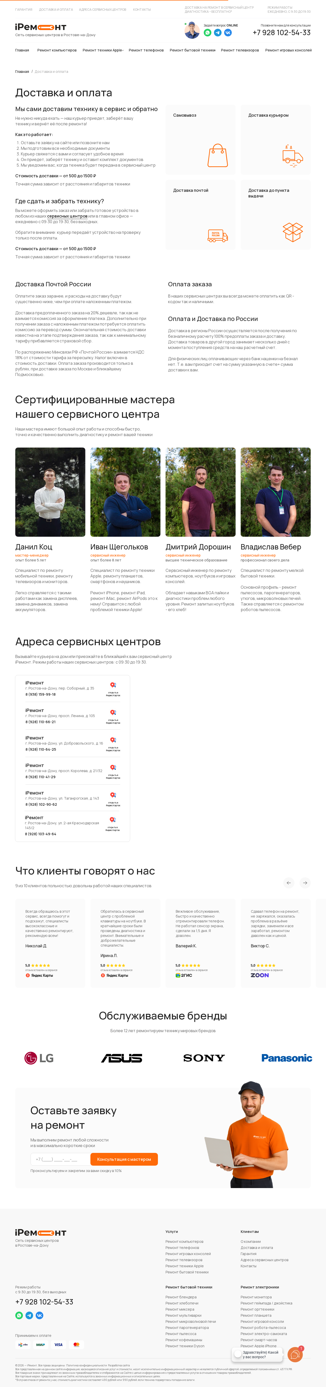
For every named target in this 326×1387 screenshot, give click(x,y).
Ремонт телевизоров (240, 50)
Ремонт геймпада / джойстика (266, 1303)
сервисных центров (67, 216)
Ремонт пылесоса (181, 1333)
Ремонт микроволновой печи (191, 1321)
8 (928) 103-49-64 (40, 833)
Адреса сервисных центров (102, 10)
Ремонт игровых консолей (288, 50)
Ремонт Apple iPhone (259, 1345)
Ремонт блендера (181, 1297)
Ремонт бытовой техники (192, 50)
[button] (50, 531)
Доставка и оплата (56, 10)
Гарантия (23, 10)
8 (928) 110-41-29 (40, 776)
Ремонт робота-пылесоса (263, 1327)
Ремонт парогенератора (187, 1327)
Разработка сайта (119, 1365)
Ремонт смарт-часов (259, 1339)
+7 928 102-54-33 (282, 32)
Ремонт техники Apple (102, 50)
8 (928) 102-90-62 (41, 804)
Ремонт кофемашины (184, 1339)
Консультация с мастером (124, 1159)
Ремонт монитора (256, 1297)
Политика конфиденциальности (86, 1365)
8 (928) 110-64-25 (40, 749)
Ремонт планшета (256, 1315)
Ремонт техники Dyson (185, 1345)
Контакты (142, 10)
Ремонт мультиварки (183, 1315)
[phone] (64, 1159)
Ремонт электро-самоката (264, 1333)
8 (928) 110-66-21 (40, 721)
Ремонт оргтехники (257, 1309)
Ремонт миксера (180, 1309)
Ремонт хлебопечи (182, 1303)
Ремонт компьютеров (57, 50)
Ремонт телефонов (146, 50)
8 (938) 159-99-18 (40, 694)
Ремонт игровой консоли (262, 1321)
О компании (251, 1241)
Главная (22, 50)
